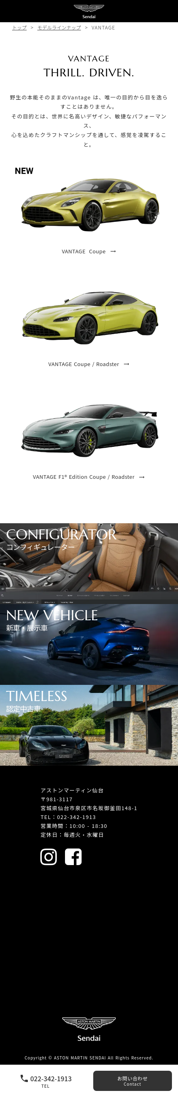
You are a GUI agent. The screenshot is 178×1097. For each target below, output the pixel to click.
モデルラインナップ (59, 27)
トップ (19, 27)
